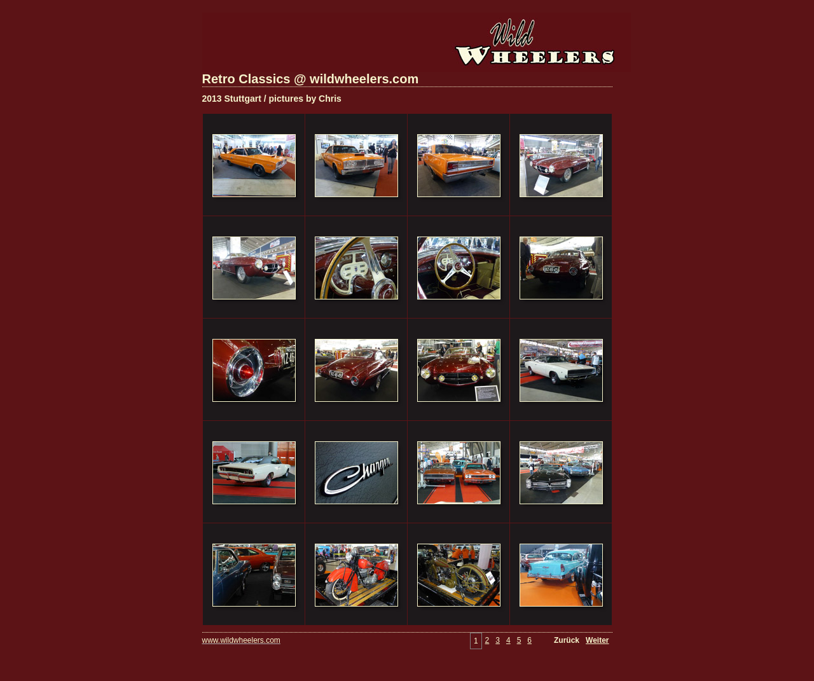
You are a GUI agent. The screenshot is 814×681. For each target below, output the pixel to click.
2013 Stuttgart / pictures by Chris (271, 98)
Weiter (597, 640)
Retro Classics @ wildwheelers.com (310, 79)
